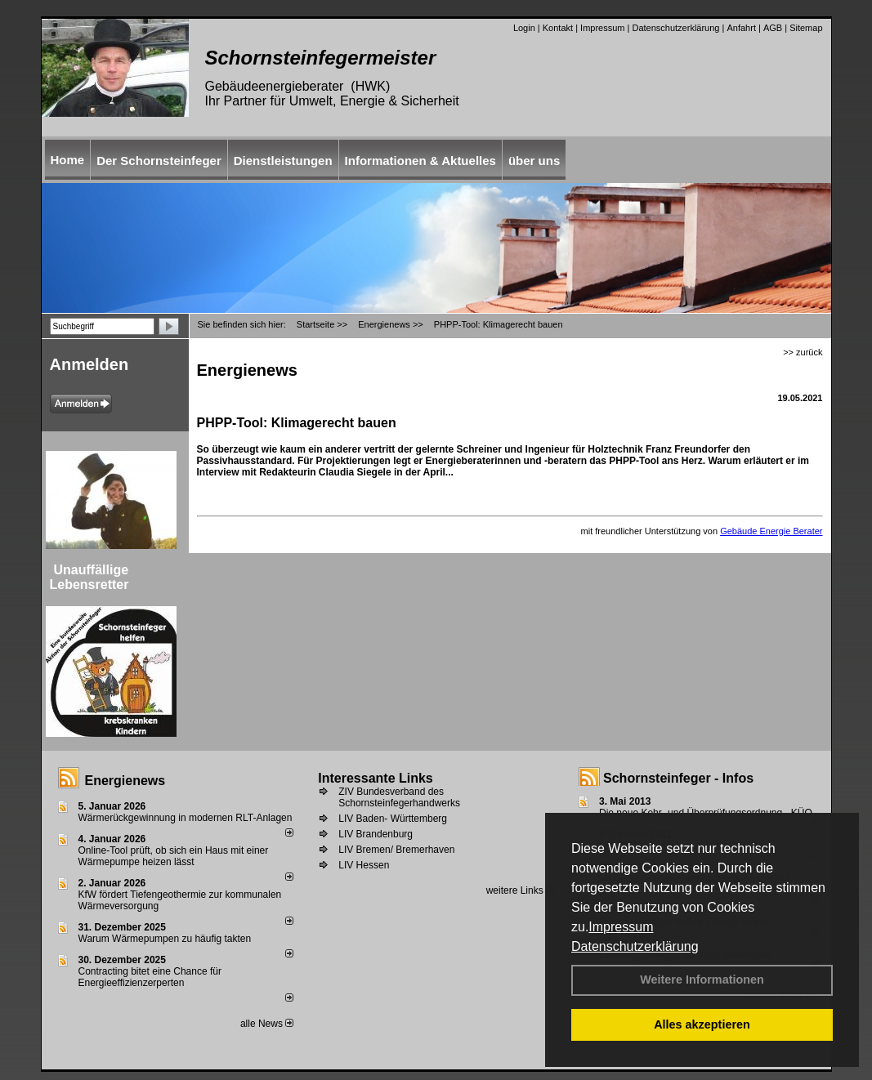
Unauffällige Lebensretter (89, 577)
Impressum (620, 927)
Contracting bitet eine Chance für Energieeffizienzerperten (149, 977)
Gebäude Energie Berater (771, 531)
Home (68, 160)
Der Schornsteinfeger (158, 160)
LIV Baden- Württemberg (392, 818)
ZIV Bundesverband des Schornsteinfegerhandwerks (399, 797)
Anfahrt (741, 28)
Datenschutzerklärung (635, 946)
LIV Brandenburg (375, 834)
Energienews (125, 781)
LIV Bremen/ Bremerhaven (396, 849)
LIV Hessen (363, 865)
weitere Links (520, 890)
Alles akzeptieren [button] (702, 1024)
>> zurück (802, 352)
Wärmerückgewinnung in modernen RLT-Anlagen (185, 817)
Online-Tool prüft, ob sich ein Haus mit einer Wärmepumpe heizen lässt (173, 856)
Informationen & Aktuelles (420, 160)
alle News (266, 1023)
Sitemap (805, 28)
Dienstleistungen (283, 160)
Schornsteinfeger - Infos (678, 778)
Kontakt (558, 28)
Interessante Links (375, 778)
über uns (534, 160)
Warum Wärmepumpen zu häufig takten (165, 938)
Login (524, 28)
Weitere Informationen (702, 979)
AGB (772, 28)
